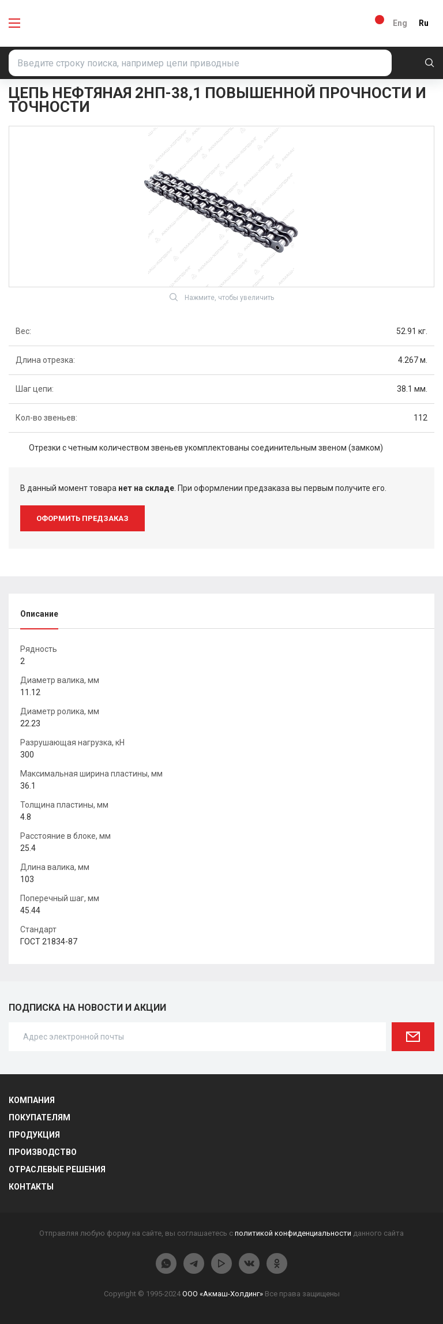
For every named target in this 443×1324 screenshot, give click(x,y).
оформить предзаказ (82, 518)
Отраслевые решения (57, 1169)
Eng (400, 23)
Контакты (31, 1186)
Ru (424, 23)
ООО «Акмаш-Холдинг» (222, 1293)
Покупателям (39, 1117)
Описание (39, 613)
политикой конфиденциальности (293, 1233)
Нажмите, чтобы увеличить (222, 297)
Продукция (34, 1134)
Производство (43, 1152)
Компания (32, 1100)
